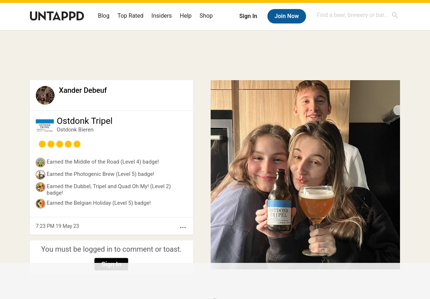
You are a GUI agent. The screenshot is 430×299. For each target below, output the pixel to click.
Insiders (161, 15)
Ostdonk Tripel (84, 121)
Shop (205, 15)
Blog (103, 15)
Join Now (287, 16)
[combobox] (357, 15)
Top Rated (130, 15)
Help (186, 15)
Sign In (248, 16)
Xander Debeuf (83, 90)
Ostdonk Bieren (75, 129)
